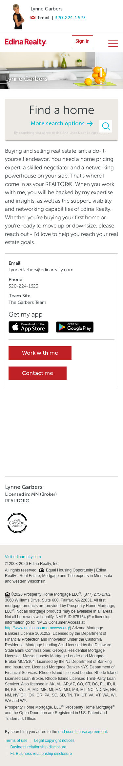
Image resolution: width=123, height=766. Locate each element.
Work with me (40, 353)
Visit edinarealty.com (23, 557)
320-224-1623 (70, 17)
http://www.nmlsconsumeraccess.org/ (37, 628)
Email (40, 17)
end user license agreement (82, 731)
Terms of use (16, 740)
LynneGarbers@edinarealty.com (41, 269)
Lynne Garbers (47, 8)
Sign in (82, 41)
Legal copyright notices (54, 740)
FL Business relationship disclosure (41, 753)
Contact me (37, 373)
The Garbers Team (27, 302)
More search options (61, 123)
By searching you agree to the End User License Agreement (61, 132)
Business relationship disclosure (38, 747)
